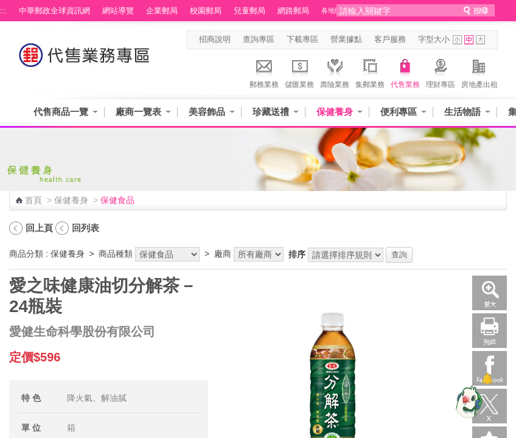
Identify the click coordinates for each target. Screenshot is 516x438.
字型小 (457, 39)
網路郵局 (293, 11)
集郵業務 (370, 72)
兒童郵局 (249, 11)
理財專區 (440, 72)
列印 (489, 330)
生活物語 (462, 111)
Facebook (489, 368)
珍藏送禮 (271, 111)
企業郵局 (162, 11)
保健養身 (334, 111)
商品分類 (26, 254)
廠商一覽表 (138, 111)
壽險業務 (334, 72)
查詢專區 (258, 39)
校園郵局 (205, 11)
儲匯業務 (299, 72)
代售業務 (405, 72)
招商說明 (215, 39)
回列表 (85, 228)
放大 (489, 293)
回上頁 (39, 228)
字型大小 (434, 39)
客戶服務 (390, 39)
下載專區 (302, 39)
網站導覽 (118, 11)
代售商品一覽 (60, 111)
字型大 (480, 39)
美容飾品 (207, 111)
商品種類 (116, 254)
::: (3, 11)
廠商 (222, 254)
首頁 (33, 200)
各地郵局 (334, 10)
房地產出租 (479, 72)
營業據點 (346, 39)
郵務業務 (264, 72)
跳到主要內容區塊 (6, 6)
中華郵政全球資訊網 (54, 11)
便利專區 (398, 111)
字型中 (468, 39)
